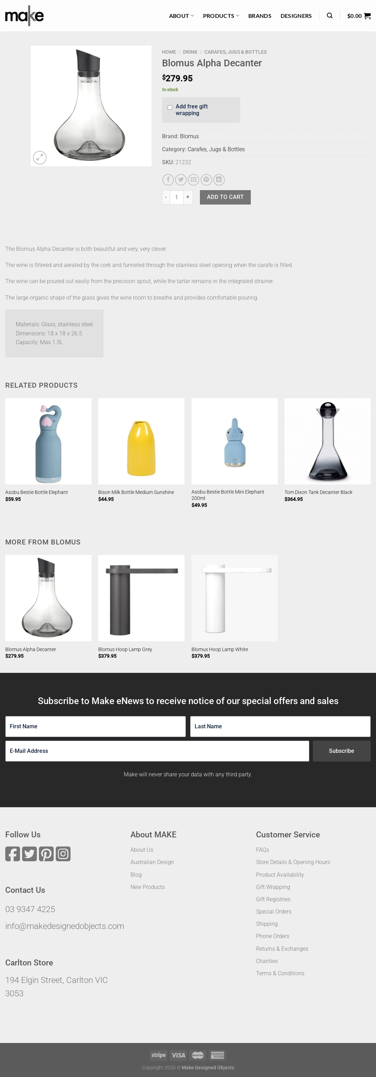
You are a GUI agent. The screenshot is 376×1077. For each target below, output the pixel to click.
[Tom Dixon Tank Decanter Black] (327, 441)
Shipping (267, 924)
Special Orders (273, 911)
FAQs (262, 850)
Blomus (189, 136)
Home (169, 52)
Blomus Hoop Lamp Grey (125, 650)
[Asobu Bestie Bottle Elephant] (48, 441)
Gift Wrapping (273, 887)
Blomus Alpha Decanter (30, 650)
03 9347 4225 (30, 909)
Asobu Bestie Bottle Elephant (36, 492)
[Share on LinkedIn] (219, 180)
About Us (141, 850)
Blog (136, 874)
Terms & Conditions (280, 973)
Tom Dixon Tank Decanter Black (318, 492)
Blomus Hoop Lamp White (220, 650)
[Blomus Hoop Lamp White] (235, 598)
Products (221, 15)
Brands (259, 15)
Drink (190, 52)
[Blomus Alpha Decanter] (48, 598)
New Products (147, 887)
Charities (267, 961)
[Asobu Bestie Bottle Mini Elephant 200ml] (235, 441)
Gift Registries (273, 899)
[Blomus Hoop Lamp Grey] (141, 598)
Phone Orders (272, 936)
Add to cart (225, 197)
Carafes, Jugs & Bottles (235, 52)
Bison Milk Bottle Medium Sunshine (136, 492)
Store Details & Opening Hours (293, 862)
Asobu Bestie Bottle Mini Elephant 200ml (228, 495)
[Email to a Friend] (193, 180)
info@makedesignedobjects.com (64, 926)
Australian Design (152, 862)
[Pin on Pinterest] (206, 180)
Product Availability (280, 874)
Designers (296, 15)
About (181, 15)
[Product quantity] (177, 197)
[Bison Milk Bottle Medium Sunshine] (141, 441)
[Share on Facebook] (168, 180)
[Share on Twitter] (181, 180)
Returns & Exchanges (282, 948)
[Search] (330, 15)
